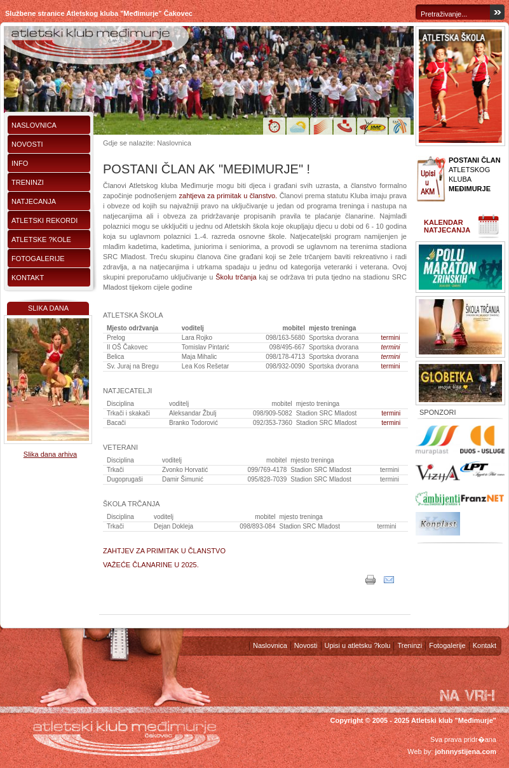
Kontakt (27, 277)
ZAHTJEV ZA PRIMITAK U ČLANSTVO (164, 551)
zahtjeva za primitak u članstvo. (228, 195)
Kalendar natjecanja (447, 226)
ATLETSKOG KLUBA (475, 174)
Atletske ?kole (41, 239)
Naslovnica (34, 125)
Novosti (27, 144)
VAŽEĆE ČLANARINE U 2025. (151, 565)
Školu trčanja (235, 277)
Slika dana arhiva (50, 454)
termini (390, 337)
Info (19, 163)
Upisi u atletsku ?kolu (358, 645)
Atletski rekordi (44, 220)
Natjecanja (33, 201)
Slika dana (48, 308)
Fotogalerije (38, 258)
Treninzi (27, 182)
